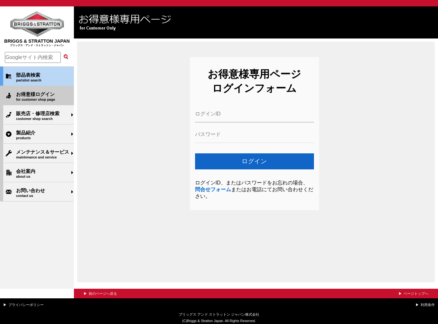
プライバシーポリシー (26, 305)
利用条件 (428, 305)
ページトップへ (416, 293)
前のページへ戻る (103, 293)
